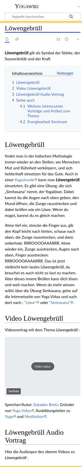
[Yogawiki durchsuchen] (42, 16)
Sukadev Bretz (45, 404)
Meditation (34, 416)
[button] (42, 366)
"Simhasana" (59, 302)
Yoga (9, 416)
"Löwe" (30, 302)
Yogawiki (27, 6)
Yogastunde (24, 179)
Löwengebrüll (68, 179)
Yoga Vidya (21, 410)
